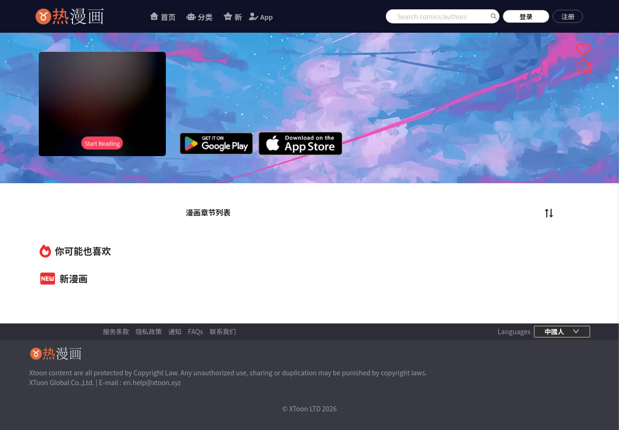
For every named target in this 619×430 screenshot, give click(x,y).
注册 (568, 16)
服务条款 (116, 331)
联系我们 (223, 331)
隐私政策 (148, 331)
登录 (526, 16)
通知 (174, 331)
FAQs (195, 331)
